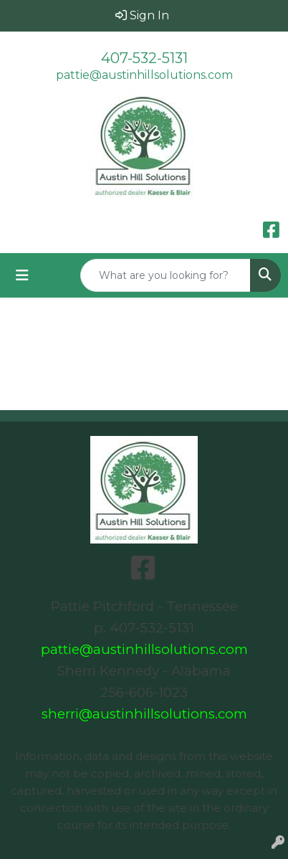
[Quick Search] (165, 275)
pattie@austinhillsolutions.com (144, 75)
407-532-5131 (144, 58)
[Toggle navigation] (22, 275)
